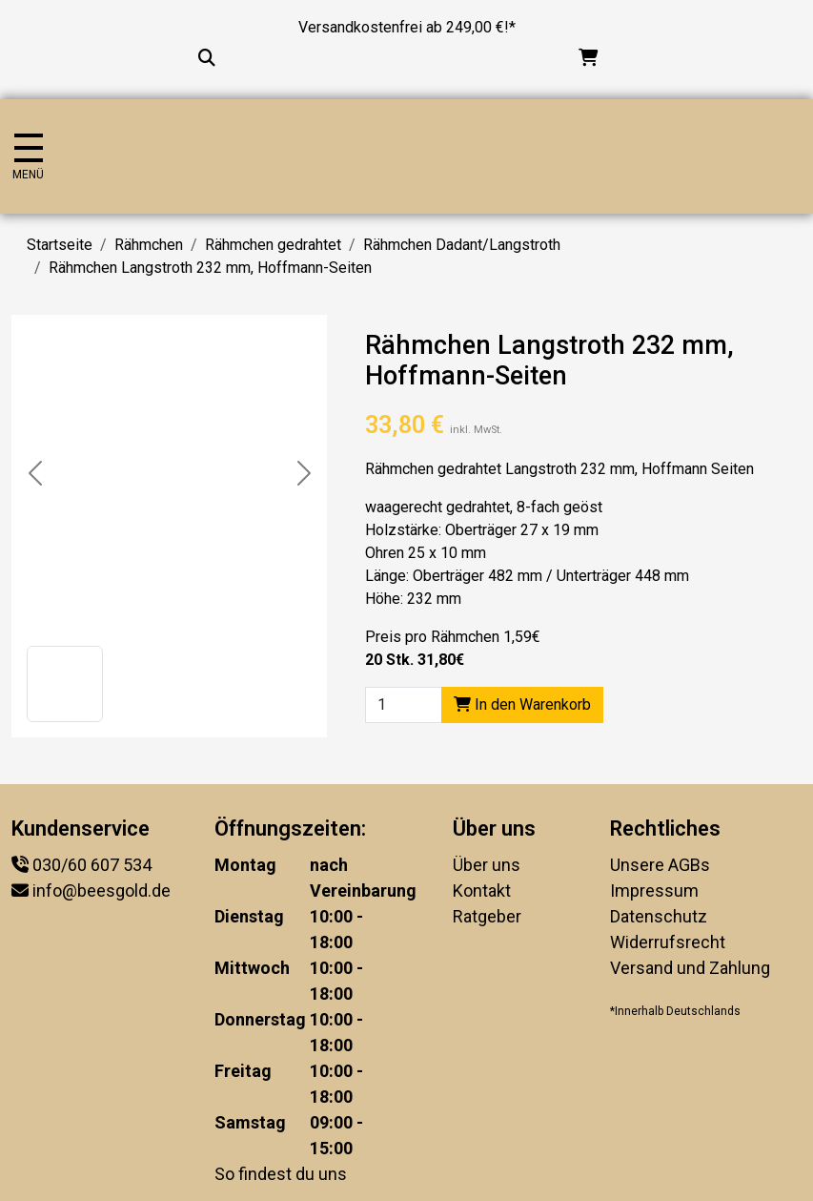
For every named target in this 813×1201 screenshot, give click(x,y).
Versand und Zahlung (690, 968)
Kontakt (482, 890)
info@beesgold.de (101, 890)
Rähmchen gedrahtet (273, 245)
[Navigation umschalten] (28, 157)
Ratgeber (487, 916)
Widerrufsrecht (667, 942)
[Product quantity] (403, 705)
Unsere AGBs (660, 865)
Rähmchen (148, 245)
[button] (65, 684)
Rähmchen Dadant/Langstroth (461, 245)
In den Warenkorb (522, 704)
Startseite (59, 245)
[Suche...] (207, 57)
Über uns (486, 865)
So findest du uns (280, 1174)
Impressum (654, 890)
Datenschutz (658, 916)
